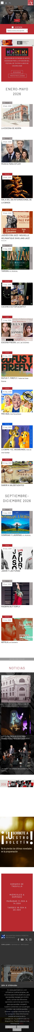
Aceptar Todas (10, 1027)
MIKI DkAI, (11, 414)
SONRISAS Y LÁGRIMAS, (16, 535)
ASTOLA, (9, 642)
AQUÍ (21, 1023)
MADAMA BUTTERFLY (10, 606)
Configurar (17, 1029)
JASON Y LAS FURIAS (10, 571)
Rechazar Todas (23, 1027)
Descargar (17, 72)
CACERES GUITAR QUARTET (13, 306)
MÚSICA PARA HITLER (11, 164)
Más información (10, 937)
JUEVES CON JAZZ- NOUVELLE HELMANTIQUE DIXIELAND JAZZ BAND (15, 238)
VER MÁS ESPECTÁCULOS (17, 659)
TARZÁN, (9, 271)
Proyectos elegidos (17, 76)
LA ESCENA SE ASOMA (11, 128)
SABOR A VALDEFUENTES (12, 485)
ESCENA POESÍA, (15, 342)
